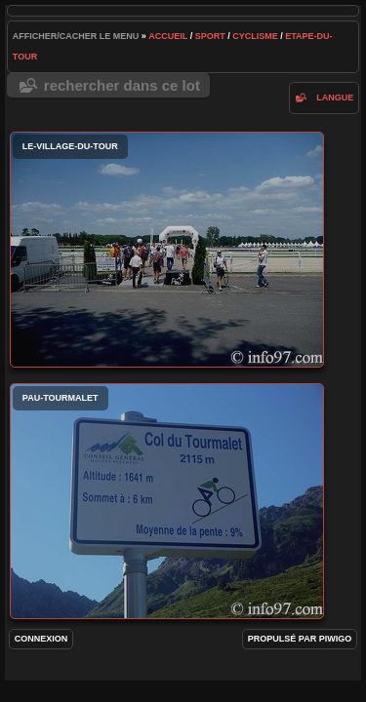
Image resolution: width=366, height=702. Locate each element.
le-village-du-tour (167, 250)
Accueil (167, 36)
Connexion (41, 639)
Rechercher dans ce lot (122, 85)
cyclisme (255, 36)
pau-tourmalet (167, 501)
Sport (210, 36)
